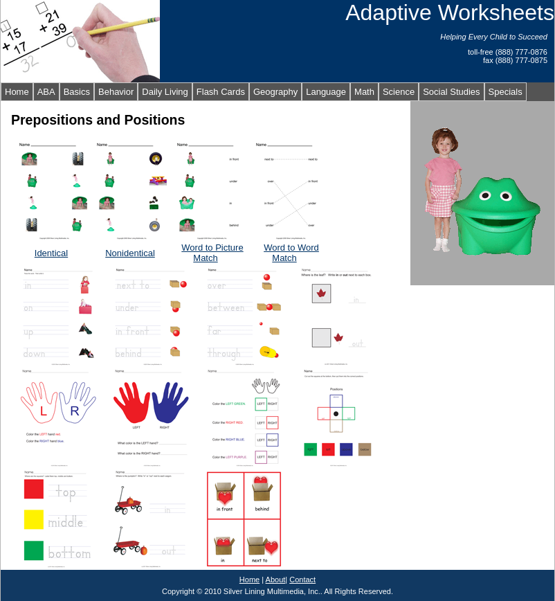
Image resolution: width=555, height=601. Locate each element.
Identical (51, 253)
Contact (302, 579)
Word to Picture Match (212, 252)
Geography (275, 92)
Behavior (116, 92)
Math (364, 92)
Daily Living (165, 92)
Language (326, 92)
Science (399, 92)
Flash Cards (221, 92)
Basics (77, 92)
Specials (505, 92)
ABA (46, 92)
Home (17, 92)
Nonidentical (130, 253)
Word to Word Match (291, 252)
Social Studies (451, 92)
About (276, 579)
